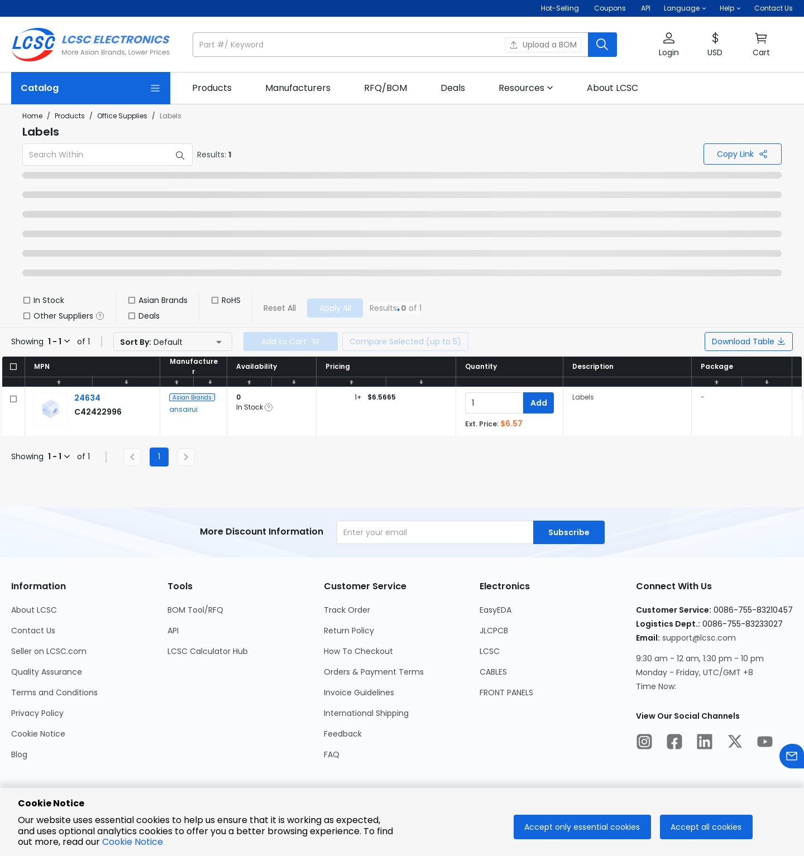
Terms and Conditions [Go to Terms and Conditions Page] (54, 692)
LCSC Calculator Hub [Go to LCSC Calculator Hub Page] (208, 651)
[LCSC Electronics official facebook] (674, 743)
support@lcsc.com (699, 637)
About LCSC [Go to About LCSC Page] (34, 609)
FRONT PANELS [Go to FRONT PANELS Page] (506, 692)
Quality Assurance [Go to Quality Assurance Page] (46, 671)
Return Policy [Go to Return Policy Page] (349, 630)
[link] (212, 88)
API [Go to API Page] (173, 630)
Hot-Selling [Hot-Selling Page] (561, 8)
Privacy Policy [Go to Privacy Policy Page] (37, 713)
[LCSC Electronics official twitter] (734, 743)
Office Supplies (122, 116)
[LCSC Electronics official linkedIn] (704, 743)
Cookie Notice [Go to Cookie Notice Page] (38, 733)
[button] (685, 8)
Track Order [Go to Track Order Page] (347, 609)
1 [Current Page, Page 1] (159, 456)
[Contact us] (791, 758)
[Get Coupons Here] (610, 8)
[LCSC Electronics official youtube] (765, 743)
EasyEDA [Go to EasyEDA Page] (495, 609)
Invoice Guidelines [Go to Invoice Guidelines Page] (359, 692)
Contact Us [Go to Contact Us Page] (33, 630)
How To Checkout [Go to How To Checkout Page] (358, 651)
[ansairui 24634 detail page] (87, 397)
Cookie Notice (132, 841)
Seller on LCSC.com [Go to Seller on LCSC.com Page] (49, 651)
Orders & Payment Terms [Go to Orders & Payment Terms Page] (374, 671)
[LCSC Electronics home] (90, 44)
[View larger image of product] (51, 409)
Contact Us (773, 8)
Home (32, 116)
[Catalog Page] (91, 88)
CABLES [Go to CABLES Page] (493, 671)
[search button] (602, 44)
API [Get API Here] (645, 8)
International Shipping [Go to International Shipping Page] (366, 713)
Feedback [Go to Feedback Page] (343, 733)
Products (70, 116)
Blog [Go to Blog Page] (19, 754)
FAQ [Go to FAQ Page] (331, 754)
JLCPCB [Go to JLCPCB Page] (494, 630)
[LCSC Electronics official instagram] (644, 743)
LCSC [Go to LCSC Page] (490, 651)
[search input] (391, 45)
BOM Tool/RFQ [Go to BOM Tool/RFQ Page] (195, 609)
